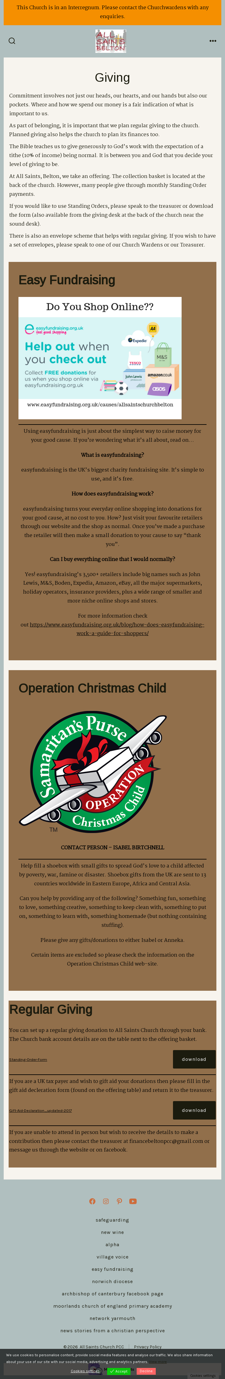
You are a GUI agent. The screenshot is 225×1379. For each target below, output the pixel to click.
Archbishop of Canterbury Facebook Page (112, 1294)
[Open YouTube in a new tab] (133, 1201)
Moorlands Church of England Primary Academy (112, 1306)
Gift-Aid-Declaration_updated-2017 (40, 1110)
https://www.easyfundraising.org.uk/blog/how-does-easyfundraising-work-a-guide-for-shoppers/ (117, 629)
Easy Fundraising (113, 1269)
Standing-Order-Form (28, 1059)
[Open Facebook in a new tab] (92, 1201)
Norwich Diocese (112, 1281)
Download (194, 1059)
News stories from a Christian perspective (112, 1331)
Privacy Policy (148, 1346)
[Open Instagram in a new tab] (106, 1201)
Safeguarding (112, 1220)
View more (158, 1362)
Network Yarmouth (112, 1318)
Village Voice (113, 1257)
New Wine (112, 1232)
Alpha (112, 1244)
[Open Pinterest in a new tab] (119, 1201)
